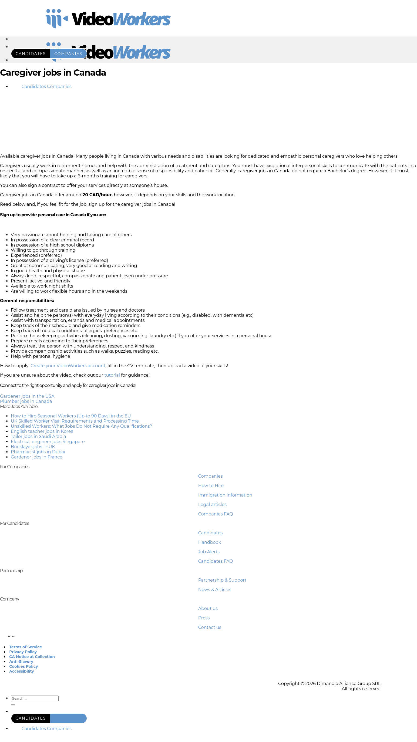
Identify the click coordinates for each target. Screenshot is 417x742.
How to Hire (211, 485)
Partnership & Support (222, 580)
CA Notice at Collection (32, 656)
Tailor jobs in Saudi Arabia (38, 436)
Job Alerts (209, 551)
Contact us (209, 627)
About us (208, 608)
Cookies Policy (23, 666)
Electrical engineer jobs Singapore (48, 441)
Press (204, 617)
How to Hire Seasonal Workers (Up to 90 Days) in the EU (71, 416)
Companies (210, 476)
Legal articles (212, 504)
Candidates (210, 532)
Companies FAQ (215, 514)
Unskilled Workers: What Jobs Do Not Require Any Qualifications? (81, 426)
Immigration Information (225, 495)
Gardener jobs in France (36, 457)
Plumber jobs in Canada (26, 401)
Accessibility (21, 671)
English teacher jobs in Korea (42, 431)
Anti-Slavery (21, 661)
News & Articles (214, 589)
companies (68, 53)
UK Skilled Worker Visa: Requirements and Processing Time (75, 421)
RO (14, 86)
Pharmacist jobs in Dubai (38, 451)
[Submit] (13, 705)
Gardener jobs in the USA (27, 396)
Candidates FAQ (215, 561)
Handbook (209, 542)
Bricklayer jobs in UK (33, 446)
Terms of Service (25, 647)
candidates (31, 53)
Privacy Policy (23, 651)
